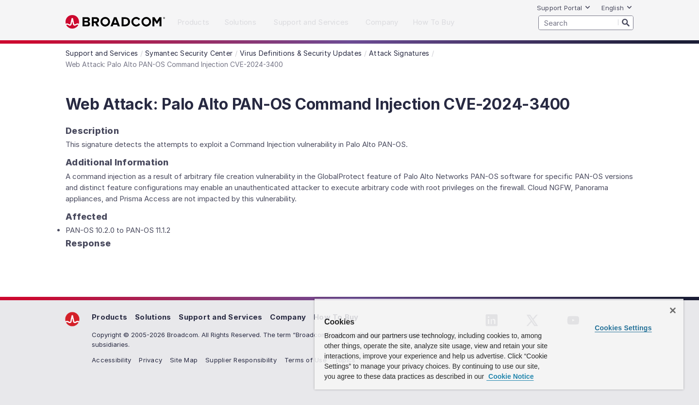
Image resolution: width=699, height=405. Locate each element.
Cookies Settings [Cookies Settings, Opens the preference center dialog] (623, 328)
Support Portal (564, 8)
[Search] (625, 22)
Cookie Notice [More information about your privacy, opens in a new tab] (509, 376)
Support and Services (220, 317)
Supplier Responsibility (241, 360)
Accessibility (111, 360)
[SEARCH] (586, 23)
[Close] (673, 310)
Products (109, 317)
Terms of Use (305, 360)
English (616, 8)
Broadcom (115, 22)
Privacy (150, 360)
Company (288, 317)
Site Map (184, 360)
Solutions (153, 317)
